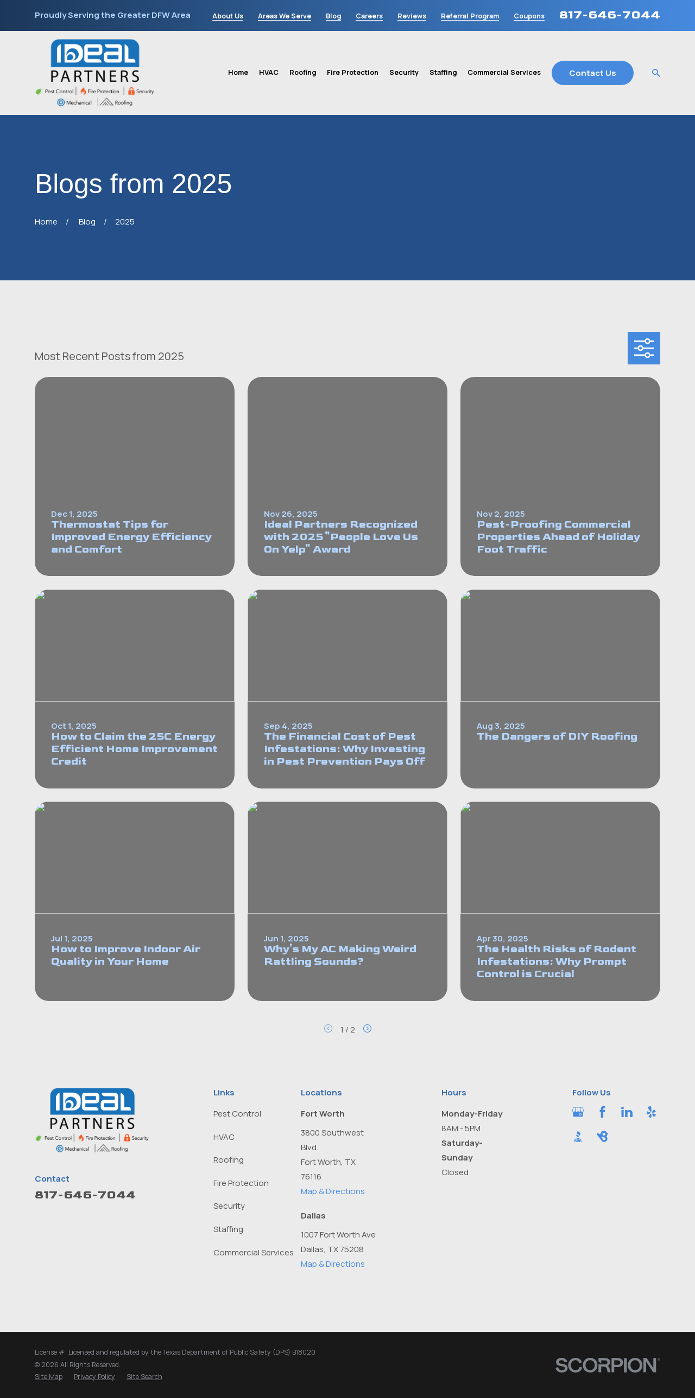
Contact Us (592, 73)
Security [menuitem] (404, 72)
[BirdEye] (602, 1136)
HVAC (224, 1137)
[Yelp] (651, 1112)
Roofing (228, 1159)
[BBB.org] (578, 1136)
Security (229, 1205)
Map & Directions (333, 1191)
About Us (227, 16)
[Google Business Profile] (578, 1112)
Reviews (411, 16)
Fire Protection (241, 1183)
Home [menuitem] (238, 72)
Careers (369, 16)
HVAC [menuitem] (269, 72)
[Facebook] (602, 1112)
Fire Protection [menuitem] (352, 72)
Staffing (228, 1229)
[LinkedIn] (627, 1112)
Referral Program (470, 16)
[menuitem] (48, 1377)
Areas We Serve (284, 16)
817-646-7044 (609, 15)
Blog (333, 16)
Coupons (529, 16)
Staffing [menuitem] (443, 72)
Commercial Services (253, 1252)
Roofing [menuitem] (302, 72)
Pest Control (237, 1113)
